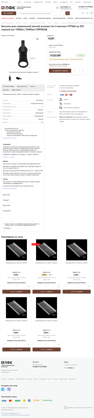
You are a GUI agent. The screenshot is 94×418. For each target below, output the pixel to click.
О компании (27, 2)
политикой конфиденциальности (25, 225)
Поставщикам (64, 2)
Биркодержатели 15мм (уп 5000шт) (77, 263)
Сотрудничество (38, 2)
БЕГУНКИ (18, 18)
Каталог (19, 2)
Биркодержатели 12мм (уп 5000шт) (47, 263)
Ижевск (5, 2)
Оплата (55, 2)
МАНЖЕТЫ (32, 18)
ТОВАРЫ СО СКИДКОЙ (7, 18)
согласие (12, 224)
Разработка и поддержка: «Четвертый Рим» (80, 407)
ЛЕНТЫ (25, 18)
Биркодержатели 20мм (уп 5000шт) (16, 320)
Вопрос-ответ (87, 2)
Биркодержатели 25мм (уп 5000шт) (47, 320)
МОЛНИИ (70, 18)
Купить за (16, 291)
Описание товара (8, 86)
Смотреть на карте (9, 157)
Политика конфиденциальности (10, 413)
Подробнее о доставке (10, 188)
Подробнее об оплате (10, 138)
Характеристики (22, 86)
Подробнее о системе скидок (58, 66)
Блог (71, 2)
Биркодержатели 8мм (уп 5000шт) (16, 263)
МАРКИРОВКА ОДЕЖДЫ (44, 18)
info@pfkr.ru (65, 7)
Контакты (78, 2)
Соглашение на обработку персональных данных (15, 415)
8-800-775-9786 (86, 7)
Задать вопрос (16, 90)
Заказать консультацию (67, 91)
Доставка (48, 2)
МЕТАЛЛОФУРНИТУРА (59, 18)
